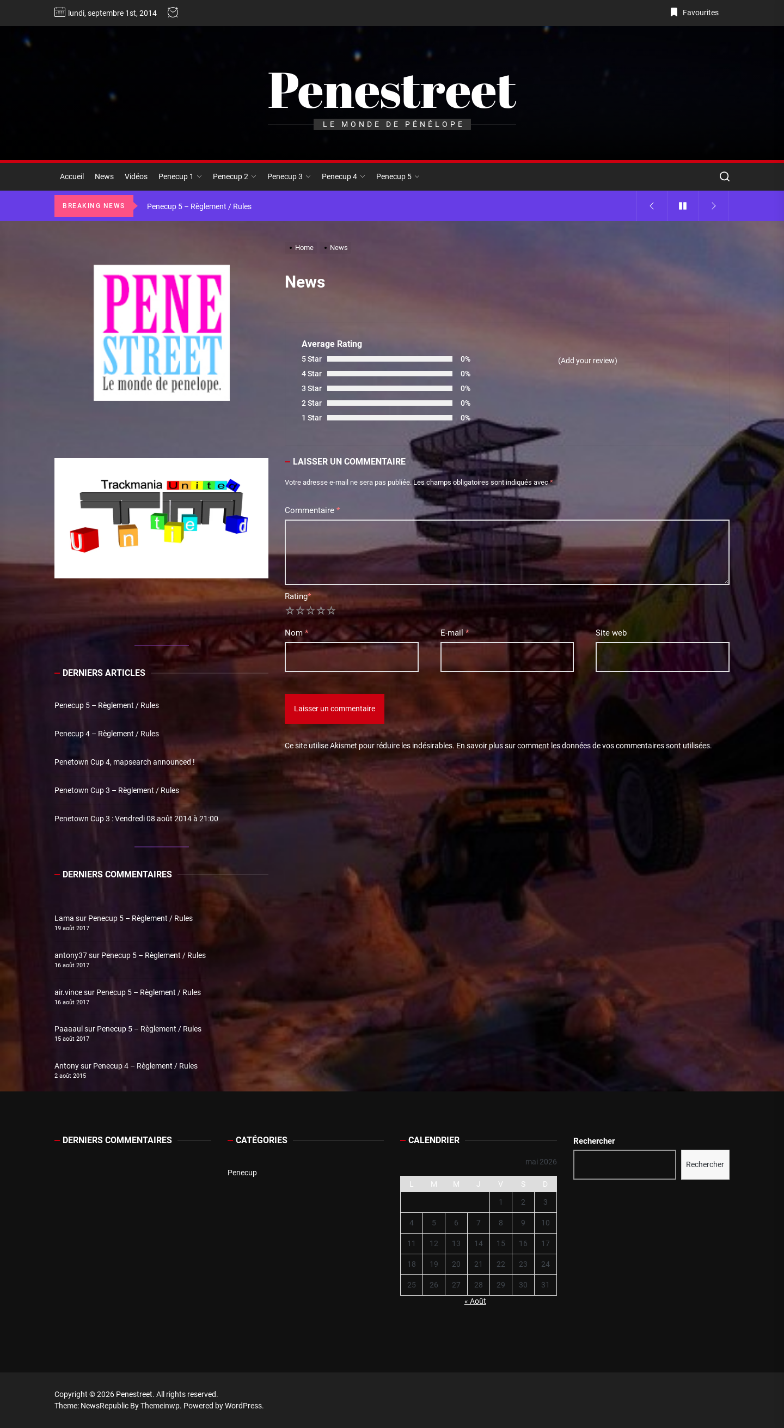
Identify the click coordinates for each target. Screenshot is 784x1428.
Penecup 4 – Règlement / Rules (106, 733)
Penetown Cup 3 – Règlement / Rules (116, 790)
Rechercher (594, 1141)
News (104, 176)
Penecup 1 (180, 176)
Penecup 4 (343, 176)
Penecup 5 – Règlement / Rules (106, 705)
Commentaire (312, 510)
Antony (66, 1065)
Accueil (72, 176)
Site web (611, 633)
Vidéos (136, 176)
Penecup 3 (289, 176)
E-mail (454, 633)
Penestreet (392, 89)
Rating (298, 596)
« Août (475, 1301)
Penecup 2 (234, 176)
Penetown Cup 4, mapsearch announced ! (124, 762)
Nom (296, 633)
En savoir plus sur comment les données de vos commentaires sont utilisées (583, 745)
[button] (71, 518)
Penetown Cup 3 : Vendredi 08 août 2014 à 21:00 (136, 818)
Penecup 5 (398, 176)
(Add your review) (587, 360)
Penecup (242, 1172)
